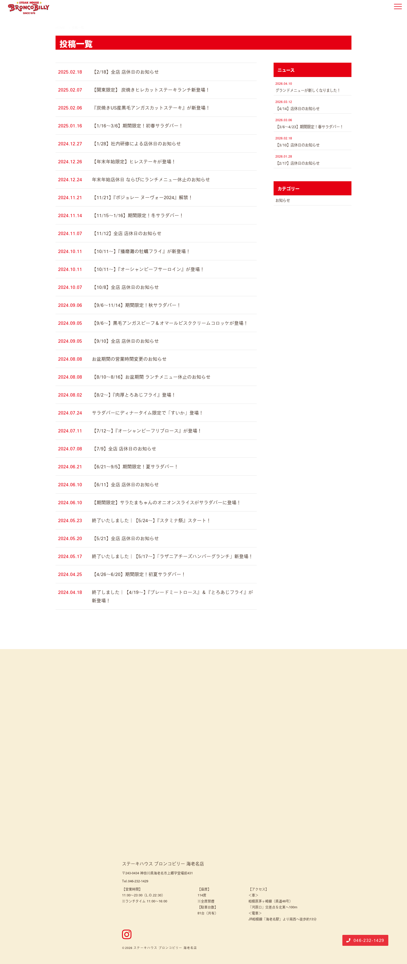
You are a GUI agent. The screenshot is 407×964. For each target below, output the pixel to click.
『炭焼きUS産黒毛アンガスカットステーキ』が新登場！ (151, 108)
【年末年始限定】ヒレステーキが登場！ (134, 161)
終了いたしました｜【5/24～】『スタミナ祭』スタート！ (151, 520)
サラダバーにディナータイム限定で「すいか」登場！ (148, 413)
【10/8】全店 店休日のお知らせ (125, 287)
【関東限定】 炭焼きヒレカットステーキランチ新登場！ (151, 90)
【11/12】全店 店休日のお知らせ (126, 233)
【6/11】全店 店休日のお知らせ (125, 484)
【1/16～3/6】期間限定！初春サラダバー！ (137, 125)
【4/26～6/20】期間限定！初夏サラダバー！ (139, 574)
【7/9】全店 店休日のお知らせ (124, 448)
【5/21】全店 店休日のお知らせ (125, 538)
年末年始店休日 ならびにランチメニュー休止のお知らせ (151, 179)
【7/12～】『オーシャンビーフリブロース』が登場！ (147, 431)
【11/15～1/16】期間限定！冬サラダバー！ (138, 215)
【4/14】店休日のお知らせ (297, 108)
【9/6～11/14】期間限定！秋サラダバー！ (136, 305)
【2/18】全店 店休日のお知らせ (125, 72)
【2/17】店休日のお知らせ (297, 163)
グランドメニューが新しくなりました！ (308, 90)
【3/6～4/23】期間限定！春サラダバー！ (309, 126)
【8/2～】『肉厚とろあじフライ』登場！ (134, 395)
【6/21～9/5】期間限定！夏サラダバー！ (135, 466)
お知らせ (282, 200)
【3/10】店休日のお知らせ (297, 145)
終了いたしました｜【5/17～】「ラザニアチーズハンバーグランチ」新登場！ (172, 556)
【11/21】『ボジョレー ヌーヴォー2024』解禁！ (142, 197)
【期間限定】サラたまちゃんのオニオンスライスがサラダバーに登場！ (166, 502)
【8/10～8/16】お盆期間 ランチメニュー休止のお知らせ (151, 377)
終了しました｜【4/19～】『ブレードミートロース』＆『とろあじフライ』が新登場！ (172, 596)
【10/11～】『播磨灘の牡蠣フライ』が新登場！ (141, 251)
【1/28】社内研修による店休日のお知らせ (136, 143)
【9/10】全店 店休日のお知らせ (125, 341)
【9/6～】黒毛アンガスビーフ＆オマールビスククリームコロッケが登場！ (170, 323)
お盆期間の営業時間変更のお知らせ (129, 359)
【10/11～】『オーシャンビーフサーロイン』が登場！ (148, 269)
